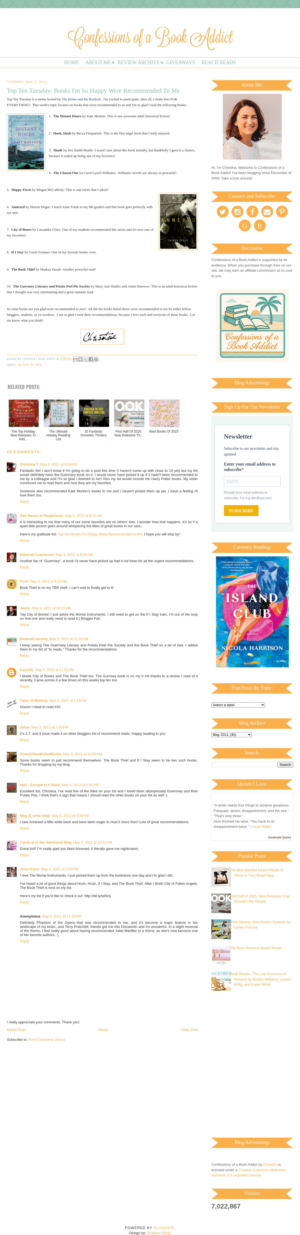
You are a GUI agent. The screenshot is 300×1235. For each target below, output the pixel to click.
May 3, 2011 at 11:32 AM (68, 639)
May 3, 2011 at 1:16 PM (49, 727)
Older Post (189, 1030)
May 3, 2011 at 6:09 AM (58, 464)
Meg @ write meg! (35, 816)
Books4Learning (34, 639)
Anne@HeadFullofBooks (40, 754)
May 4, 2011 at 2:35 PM (59, 869)
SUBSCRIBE (241, 510)
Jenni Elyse (30, 869)
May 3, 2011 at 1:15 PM (67, 701)
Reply (24, 501)
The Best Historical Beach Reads (256, 948)
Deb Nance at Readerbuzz (41, 516)
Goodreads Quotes (279, 837)
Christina (270, 1164)
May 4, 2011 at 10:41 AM (92, 842)
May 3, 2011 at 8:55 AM (74, 555)
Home (71, 62)
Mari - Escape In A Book (40, 785)
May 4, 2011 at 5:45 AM (80, 785)
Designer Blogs (159, 1233)
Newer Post (16, 1030)
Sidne (24, 727)
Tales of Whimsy (34, 701)
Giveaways (180, 62)
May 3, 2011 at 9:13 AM (48, 581)
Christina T (29, 464)
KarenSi (26, 670)
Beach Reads (219, 62)
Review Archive (139, 62)
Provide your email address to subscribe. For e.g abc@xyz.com (248, 495)
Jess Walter (262, 827)
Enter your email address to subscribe (249, 467)
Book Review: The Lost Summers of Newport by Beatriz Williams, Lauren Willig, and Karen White (260, 979)
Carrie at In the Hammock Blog (45, 842)
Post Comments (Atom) (47, 1040)
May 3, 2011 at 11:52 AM (54, 670)
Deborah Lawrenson (37, 555)
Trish (24, 581)
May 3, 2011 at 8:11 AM (83, 516)
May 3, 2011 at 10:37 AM (51, 608)
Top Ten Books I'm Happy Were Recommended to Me (100, 534)
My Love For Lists (29, 364)
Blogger (164, 1228)
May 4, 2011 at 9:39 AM (70, 816)
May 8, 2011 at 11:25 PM (61, 916)
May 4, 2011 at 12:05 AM (82, 754)
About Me (98, 62)
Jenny (25, 608)
